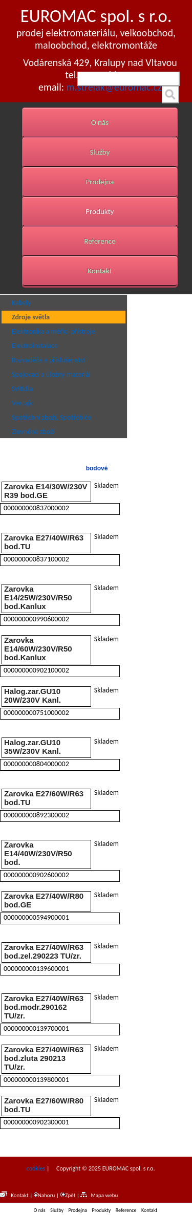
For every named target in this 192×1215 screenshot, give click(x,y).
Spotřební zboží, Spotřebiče (51, 417)
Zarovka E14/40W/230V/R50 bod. (38, 853)
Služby (100, 152)
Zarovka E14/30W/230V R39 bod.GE (46, 491)
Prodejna (100, 181)
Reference (99, 241)
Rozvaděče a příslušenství (49, 360)
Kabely (21, 302)
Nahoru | (47, 1195)
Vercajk (22, 403)
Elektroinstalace (35, 345)
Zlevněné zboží (33, 431)
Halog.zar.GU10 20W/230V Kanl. (32, 695)
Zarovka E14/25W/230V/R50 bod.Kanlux (38, 597)
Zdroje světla (31, 317)
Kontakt (100, 270)
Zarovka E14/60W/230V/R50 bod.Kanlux (38, 649)
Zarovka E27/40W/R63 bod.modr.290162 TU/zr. (43, 1007)
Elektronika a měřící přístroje (53, 331)
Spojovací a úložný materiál (51, 374)
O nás (100, 122)
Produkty (100, 211)
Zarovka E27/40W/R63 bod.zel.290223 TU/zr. (43, 951)
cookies (35, 1168)
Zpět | (70, 1195)
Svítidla (22, 388)
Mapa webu (99, 1195)
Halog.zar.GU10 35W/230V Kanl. (32, 746)
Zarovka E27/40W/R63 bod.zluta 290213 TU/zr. (43, 1058)
